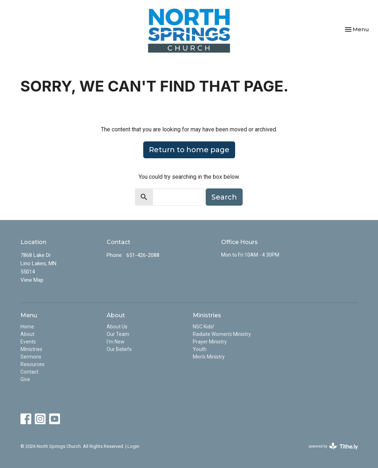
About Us (117, 326)
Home (27, 326)
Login (133, 446)
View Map (31, 280)
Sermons (30, 357)
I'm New (116, 342)
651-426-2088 (142, 255)
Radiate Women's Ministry (222, 334)
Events (28, 342)
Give (25, 379)
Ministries (31, 349)
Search (224, 197)
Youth (199, 349)
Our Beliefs (119, 349)
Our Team (118, 334)
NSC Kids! (203, 326)
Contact (29, 372)
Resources (32, 364)
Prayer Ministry (210, 342)
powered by (333, 446)
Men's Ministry (209, 357)
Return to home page (189, 149)
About (27, 334)
